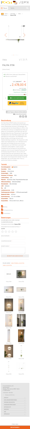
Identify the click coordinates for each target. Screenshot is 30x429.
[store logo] (6, 3)
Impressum (7, 414)
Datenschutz (7, 407)
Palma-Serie (4, 15)
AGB (5, 411)
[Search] (27, 8)
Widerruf (6, 409)
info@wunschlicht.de (9, 395)
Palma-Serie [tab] (6, 263)
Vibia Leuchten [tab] (7, 265)
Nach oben (15, 424)
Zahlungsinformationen (10, 400)
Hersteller (12, 13)
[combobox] (18, 8)
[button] (5, 35)
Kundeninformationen (10, 404)
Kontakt (6, 397)
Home (6, 13)
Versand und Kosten (9, 402)
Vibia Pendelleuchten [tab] (17, 263)
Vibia (19, 13)
